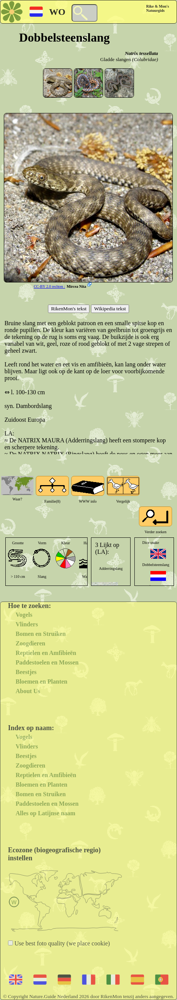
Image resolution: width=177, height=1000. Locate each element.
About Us (28, 691)
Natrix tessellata (141, 53)
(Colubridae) (145, 59)
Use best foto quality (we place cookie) (61, 943)
